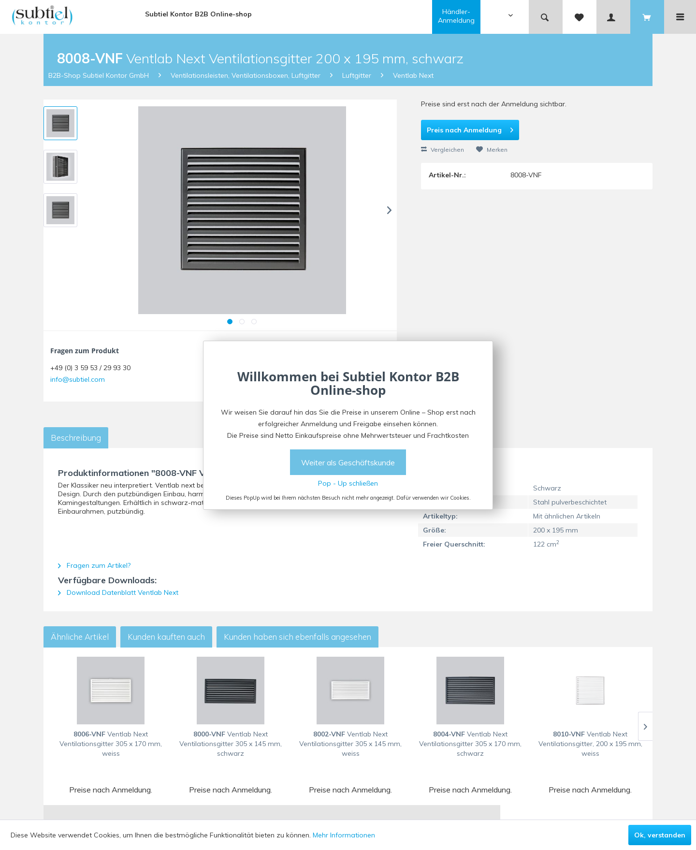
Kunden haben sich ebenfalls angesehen (297, 637)
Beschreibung (76, 437)
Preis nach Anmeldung (470, 128)
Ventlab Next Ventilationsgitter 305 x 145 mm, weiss (350, 744)
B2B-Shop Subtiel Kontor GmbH (98, 75)
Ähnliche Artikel (80, 637)
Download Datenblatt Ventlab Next (118, 592)
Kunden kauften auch (166, 637)
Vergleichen (442, 149)
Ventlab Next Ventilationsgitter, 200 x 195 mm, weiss (590, 744)
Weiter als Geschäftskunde (348, 462)
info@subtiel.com (77, 379)
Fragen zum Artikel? (94, 565)
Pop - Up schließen (348, 483)
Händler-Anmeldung (456, 16)
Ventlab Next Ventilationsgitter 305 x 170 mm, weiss (110, 744)
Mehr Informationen (344, 835)
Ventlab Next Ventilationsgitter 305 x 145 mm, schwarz (230, 744)
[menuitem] (480, 17)
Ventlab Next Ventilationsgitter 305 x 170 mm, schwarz (470, 744)
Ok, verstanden (659, 835)
